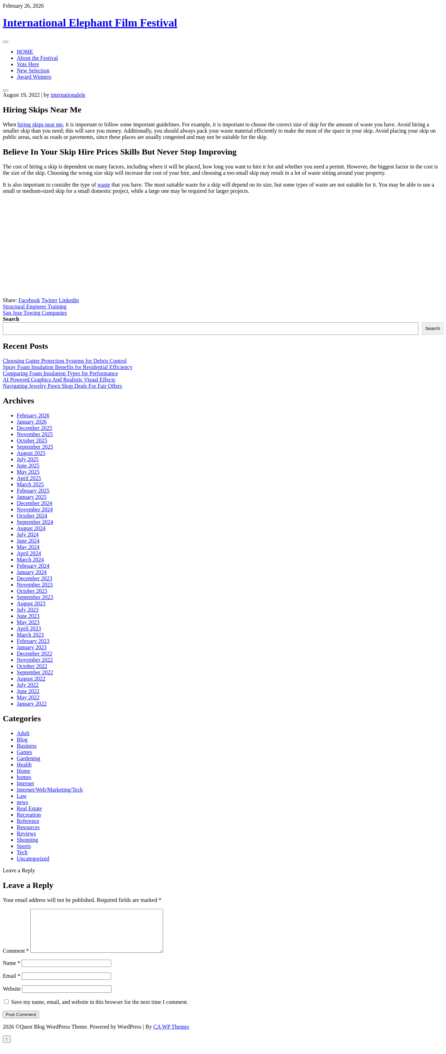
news (22, 802)
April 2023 (29, 628)
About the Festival (37, 58)
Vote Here (28, 64)
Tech (22, 852)
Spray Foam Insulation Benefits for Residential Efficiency (67, 367)
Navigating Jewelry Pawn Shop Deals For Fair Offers (62, 386)
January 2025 (32, 497)
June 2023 (28, 616)
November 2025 (35, 434)
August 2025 (31, 453)
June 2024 (28, 541)
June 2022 (28, 691)
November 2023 (35, 585)
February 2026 (33, 415)
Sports (24, 846)
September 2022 (35, 672)
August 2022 (31, 679)
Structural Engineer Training (35, 306)
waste (104, 185)
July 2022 (28, 685)
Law (21, 796)
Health (24, 765)
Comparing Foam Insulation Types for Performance (60, 373)
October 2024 (32, 516)
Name (11, 971)
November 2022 (35, 660)
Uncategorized (33, 859)
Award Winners (34, 77)
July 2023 (28, 610)
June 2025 (28, 466)
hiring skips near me (40, 124)
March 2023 (30, 635)
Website (12, 997)
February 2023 (33, 641)
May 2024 (28, 547)
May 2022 (28, 697)
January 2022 (32, 704)
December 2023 (34, 578)
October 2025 (32, 440)
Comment (16, 959)
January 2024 (32, 572)
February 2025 (33, 491)
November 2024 (35, 509)
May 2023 (28, 622)
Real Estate (29, 808)
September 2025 (35, 447)
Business (27, 746)
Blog (22, 739)
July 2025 (28, 459)
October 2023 (32, 591)
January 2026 (32, 422)
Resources (28, 827)
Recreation (29, 815)
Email (11, 984)
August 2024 (31, 528)
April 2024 (29, 553)
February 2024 (33, 566)
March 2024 (30, 560)
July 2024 (28, 534)
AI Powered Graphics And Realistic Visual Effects (59, 380)
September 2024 (35, 522)
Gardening (28, 758)
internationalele (68, 95)
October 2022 (32, 666)
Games (24, 752)
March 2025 (30, 484)
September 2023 (35, 597)
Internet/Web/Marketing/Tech (50, 790)
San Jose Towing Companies (35, 313)
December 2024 (34, 503)
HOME (25, 52)
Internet (25, 783)
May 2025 (28, 472)
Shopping (27, 840)
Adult (23, 733)
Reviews (26, 833)
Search (11, 319)
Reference (28, 821)
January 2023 (32, 647)
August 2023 (31, 603)
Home (23, 771)
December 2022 (34, 653)
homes (24, 777)
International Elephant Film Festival (90, 22)
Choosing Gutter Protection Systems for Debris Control (65, 361)
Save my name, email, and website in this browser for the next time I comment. (99, 1010)
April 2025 (29, 478)
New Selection (33, 70)
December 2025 (34, 428)
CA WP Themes (171, 1035)
